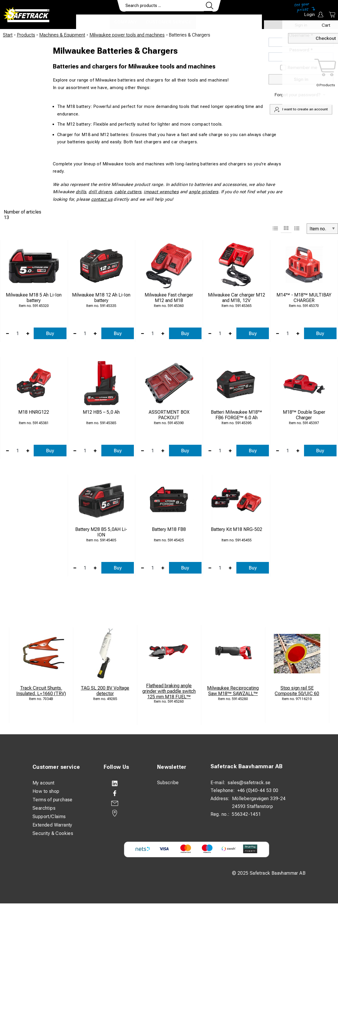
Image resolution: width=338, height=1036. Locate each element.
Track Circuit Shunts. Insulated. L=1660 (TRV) (41, 690)
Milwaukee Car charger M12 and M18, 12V (236, 297)
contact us (101, 199)
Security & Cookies (53, 833)
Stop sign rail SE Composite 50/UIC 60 (297, 690)
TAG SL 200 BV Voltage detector (105, 690)
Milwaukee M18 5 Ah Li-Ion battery (34, 297)
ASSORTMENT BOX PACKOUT (169, 414)
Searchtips (44, 808)
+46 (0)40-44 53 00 (257, 790)
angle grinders (203, 191)
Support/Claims (49, 816)
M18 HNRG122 (33, 412)
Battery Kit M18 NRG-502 (236, 529)
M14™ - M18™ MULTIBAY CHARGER (303, 297)
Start (7, 35)
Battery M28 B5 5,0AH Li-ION (101, 532)
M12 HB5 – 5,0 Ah (101, 412)
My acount (44, 783)
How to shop (46, 791)
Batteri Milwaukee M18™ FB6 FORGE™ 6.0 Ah (236, 414)
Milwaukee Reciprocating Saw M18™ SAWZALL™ (233, 690)
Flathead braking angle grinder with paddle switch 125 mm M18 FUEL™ (169, 691)
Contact (211, 22)
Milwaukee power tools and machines (127, 35)
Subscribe (168, 782)
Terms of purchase (53, 799)
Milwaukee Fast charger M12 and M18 (169, 297)
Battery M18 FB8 (169, 529)
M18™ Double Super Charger (304, 414)
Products (92, 22)
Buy (50, 333)
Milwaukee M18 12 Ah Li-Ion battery (101, 297)
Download (245, 22)
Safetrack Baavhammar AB (247, 766)
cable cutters (127, 191)
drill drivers (100, 191)
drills (81, 191)
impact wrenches (161, 191)
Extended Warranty (52, 825)
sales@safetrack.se (249, 782)
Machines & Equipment (62, 35)
